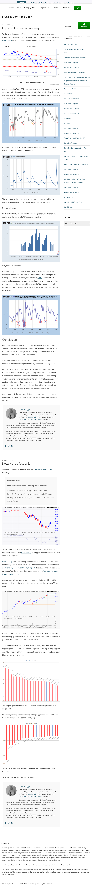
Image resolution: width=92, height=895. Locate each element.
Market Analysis (15, 8)
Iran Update (68, 94)
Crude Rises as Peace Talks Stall (75, 58)
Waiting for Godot (70, 89)
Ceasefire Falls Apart (71, 143)
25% (40, 278)
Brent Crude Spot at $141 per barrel (76, 164)
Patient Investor (36, 419)
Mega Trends (45, 8)
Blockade (67, 123)
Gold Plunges (68, 207)
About (57, 8)
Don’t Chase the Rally (71, 99)
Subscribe (66, 8)
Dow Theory (7, 40)
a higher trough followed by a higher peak (18, 568)
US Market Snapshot (71, 62)
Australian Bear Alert (71, 44)
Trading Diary (23, 419)
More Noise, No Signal (71, 113)
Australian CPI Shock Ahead (73, 202)
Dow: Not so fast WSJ (16, 463)
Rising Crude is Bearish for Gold (74, 72)
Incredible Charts (33, 417)
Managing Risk (30, 8)
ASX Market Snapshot (71, 67)
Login (77, 8)
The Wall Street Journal (43, 469)
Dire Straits (67, 118)
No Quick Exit (68, 197)
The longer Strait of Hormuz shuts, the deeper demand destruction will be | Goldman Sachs (77, 80)
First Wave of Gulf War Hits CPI (74, 138)
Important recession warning (21, 28)
